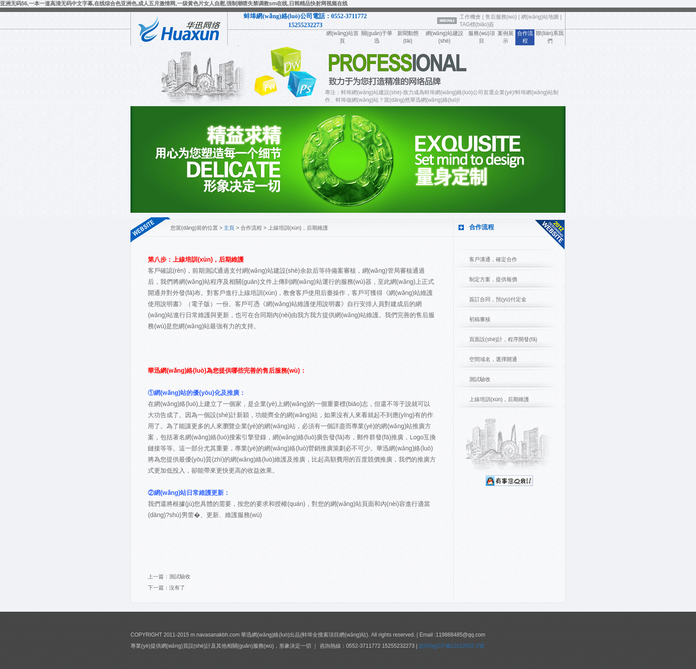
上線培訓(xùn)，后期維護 (499, 399)
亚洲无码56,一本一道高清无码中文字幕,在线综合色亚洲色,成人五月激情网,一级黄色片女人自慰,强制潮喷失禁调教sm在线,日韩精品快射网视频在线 (174, 3)
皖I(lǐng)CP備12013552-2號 (450, 646)
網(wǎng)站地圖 (540, 17)
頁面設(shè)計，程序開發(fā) (503, 339)
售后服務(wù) (501, 17)
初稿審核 (479, 319)
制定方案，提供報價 (493, 279)
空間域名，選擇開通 (493, 359)
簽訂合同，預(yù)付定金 (497, 299)
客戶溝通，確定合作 (493, 259)
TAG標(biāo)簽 (476, 24)
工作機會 (470, 17)
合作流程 (251, 228)
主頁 (229, 228)
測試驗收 (179, 576)
